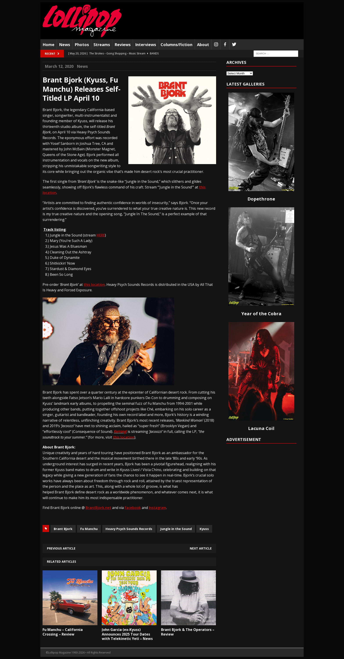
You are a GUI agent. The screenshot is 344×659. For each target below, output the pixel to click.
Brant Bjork (63, 528)
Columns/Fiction (176, 44)
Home (48, 44)
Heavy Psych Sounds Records (129, 528)
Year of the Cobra (261, 314)
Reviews (123, 44)
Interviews (145, 44)
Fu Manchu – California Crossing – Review (63, 632)
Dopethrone (261, 199)
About (203, 44)
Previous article (61, 548)
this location (123, 437)
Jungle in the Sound (176, 528)
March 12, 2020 (59, 66)
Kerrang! (120, 431)
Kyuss (204, 528)
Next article (201, 548)
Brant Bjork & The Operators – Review (187, 632)
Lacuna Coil (261, 428)
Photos (82, 44)
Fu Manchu (89, 528)
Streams (101, 44)
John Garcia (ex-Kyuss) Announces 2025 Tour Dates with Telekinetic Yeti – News (127, 634)
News (64, 44)
